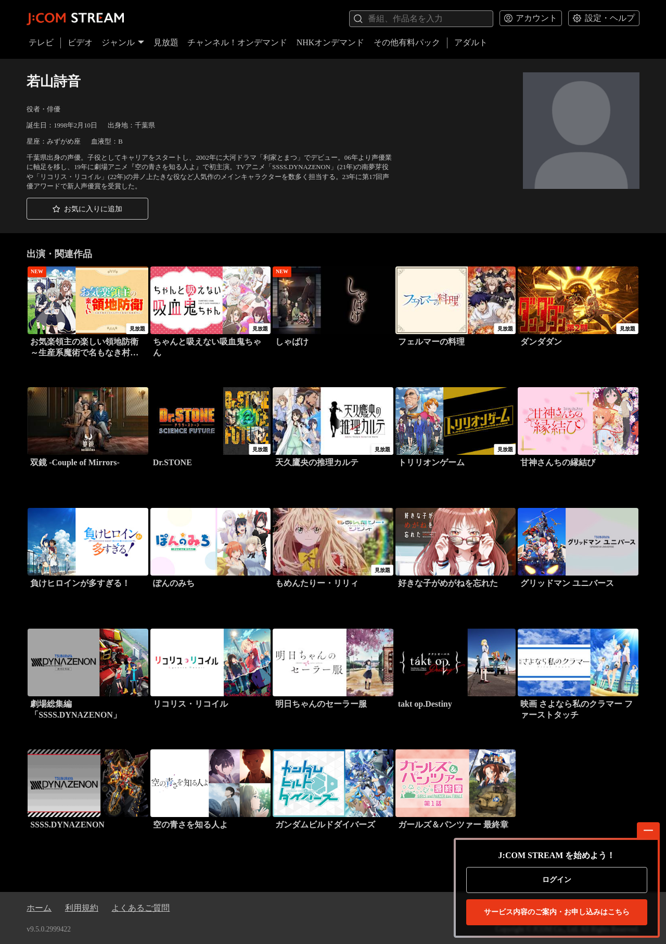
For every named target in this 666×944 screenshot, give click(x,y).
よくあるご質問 (140, 907)
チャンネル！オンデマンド (237, 42)
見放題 (165, 42)
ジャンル (122, 42)
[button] (87, 209)
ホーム (39, 907)
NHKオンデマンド (331, 42)
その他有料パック (407, 42)
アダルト (471, 42)
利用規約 (81, 907)
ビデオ (80, 42)
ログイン (556, 880)
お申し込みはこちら (557, 912)
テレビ (41, 42)
